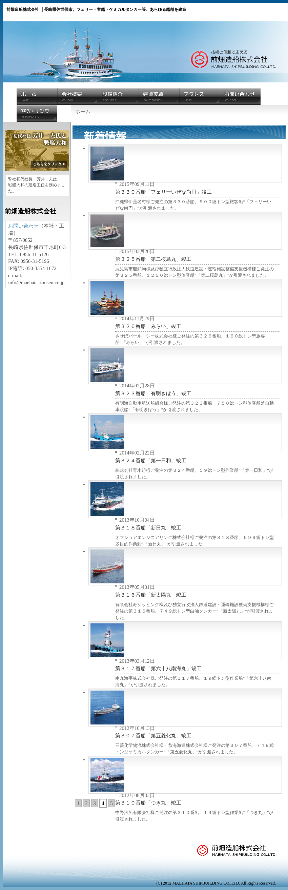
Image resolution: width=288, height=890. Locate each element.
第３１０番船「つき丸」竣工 (148, 803)
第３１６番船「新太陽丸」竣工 (150, 595)
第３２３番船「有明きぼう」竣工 (153, 393)
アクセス (199, 96)
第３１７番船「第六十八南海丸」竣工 (158, 668)
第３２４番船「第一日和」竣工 (150, 460)
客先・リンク (37, 113)
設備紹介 (118, 96)
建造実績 (159, 96)
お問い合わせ (240, 96)
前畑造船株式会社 (240, 856)
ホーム (37, 96)
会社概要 (77, 96)
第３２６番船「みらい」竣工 (148, 326)
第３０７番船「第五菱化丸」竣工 (153, 735)
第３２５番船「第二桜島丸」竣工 (153, 259)
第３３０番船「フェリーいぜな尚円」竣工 (163, 192)
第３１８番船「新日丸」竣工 (148, 527)
